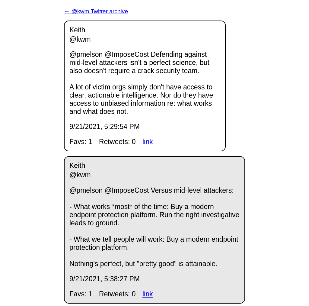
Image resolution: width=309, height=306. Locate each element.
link (147, 142)
